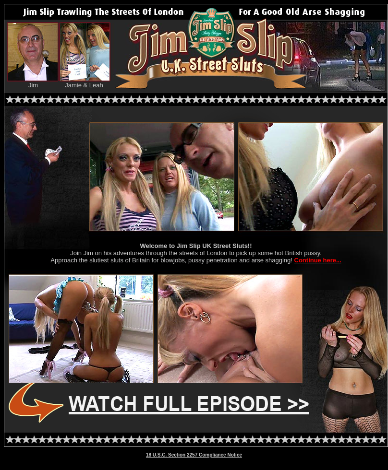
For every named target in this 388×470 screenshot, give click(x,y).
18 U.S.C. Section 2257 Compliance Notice (194, 455)
